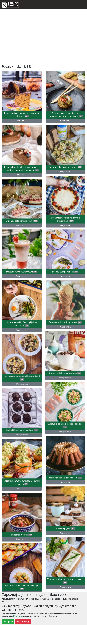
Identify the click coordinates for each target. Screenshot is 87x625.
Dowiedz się (18, 616)
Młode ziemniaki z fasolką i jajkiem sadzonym (21, 314)
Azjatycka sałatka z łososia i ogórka (56, 410)
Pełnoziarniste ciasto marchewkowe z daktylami (21, 114)
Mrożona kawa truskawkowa (21, 264)
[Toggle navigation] (81, 4)
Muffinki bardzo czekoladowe (30, 414)
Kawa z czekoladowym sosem (56, 360)
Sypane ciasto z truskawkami (22, 217)
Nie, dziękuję (23, 621)
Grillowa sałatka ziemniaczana (65, 165)
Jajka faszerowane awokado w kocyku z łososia (22, 464)
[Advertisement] (43, 36)
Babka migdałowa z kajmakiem (65, 459)
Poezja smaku (21, 121)
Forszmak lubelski (21, 514)
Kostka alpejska (65, 507)
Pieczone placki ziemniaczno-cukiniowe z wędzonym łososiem (65, 114)
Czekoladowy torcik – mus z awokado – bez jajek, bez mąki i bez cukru (21, 166)
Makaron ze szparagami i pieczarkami (30, 364)
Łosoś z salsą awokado (65, 264)
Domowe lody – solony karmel (65, 312)
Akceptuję (8, 621)
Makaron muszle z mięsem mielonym (21, 564)
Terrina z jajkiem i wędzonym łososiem (65, 556)
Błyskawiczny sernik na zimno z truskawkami (65, 215)
